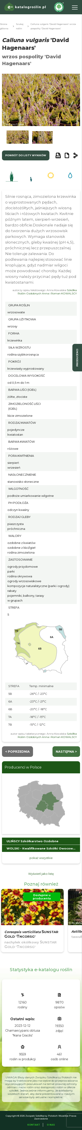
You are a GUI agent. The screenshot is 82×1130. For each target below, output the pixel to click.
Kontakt (33, 1124)
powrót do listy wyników (25, 155)
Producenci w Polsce (23, 767)
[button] (17, 138)
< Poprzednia (17, 752)
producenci (77, 358)
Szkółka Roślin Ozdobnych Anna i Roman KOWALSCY (47, 291)
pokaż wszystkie (41, 858)
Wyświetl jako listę (41, 873)
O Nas (51, 1124)
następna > (66, 752)
